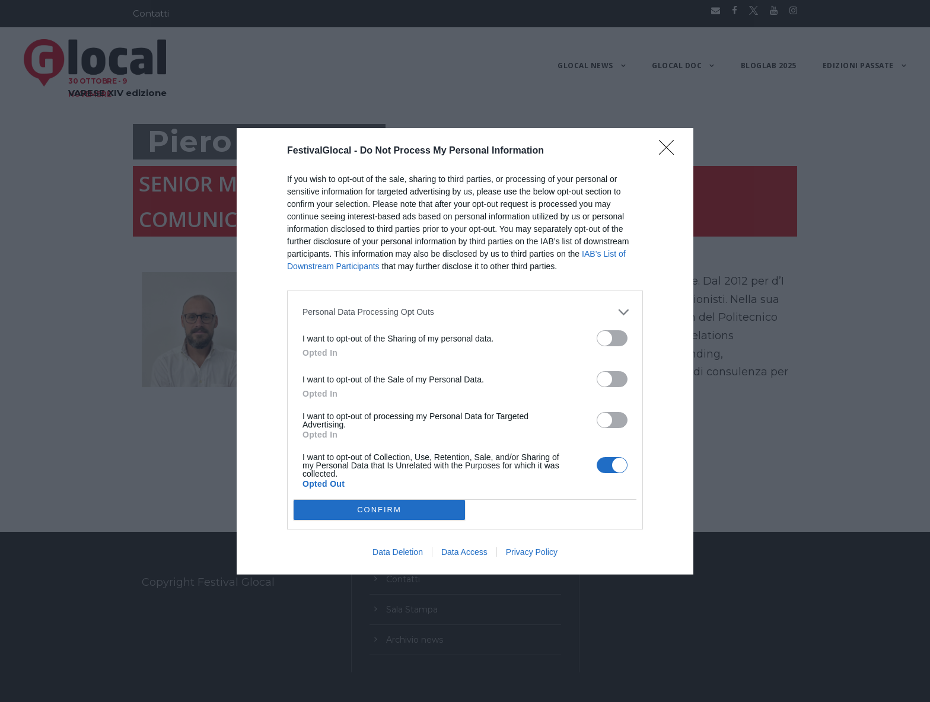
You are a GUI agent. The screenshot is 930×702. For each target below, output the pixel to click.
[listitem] (465, 312)
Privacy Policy (532, 552)
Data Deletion (397, 552)
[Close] (670, 151)
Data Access (464, 552)
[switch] (612, 338)
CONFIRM (379, 509)
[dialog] (465, 351)
